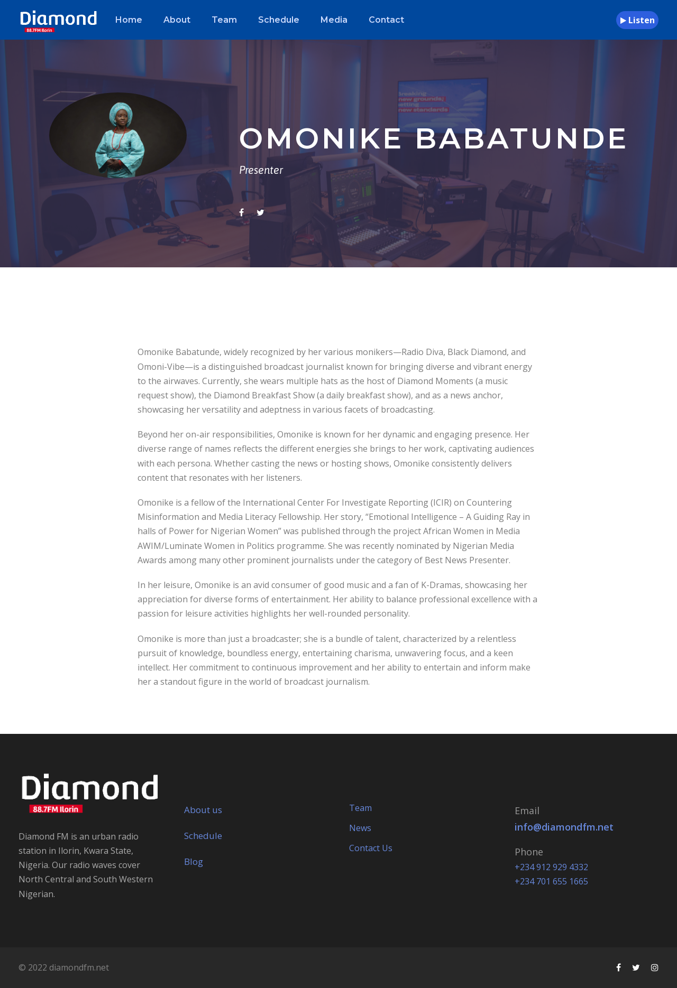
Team (224, 20)
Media (334, 20)
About (176, 20)
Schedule (278, 20)
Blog (193, 861)
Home (128, 20)
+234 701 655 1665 (551, 881)
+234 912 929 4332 (551, 867)
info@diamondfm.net (564, 827)
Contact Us (370, 848)
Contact (386, 20)
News (360, 828)
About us (203, 810)
